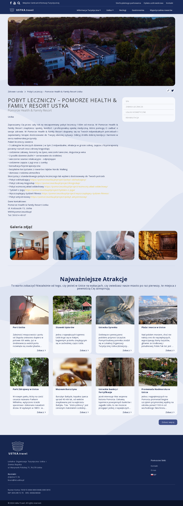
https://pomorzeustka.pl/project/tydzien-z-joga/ (50, 189)
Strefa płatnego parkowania (128, 3)
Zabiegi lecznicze (134, 107)
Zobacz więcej (168, 422)
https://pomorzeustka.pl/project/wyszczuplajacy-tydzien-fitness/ (75, 193)
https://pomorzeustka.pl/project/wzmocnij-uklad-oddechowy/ (76, 186)
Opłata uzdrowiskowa (153, 3)
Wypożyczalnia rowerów (161, 10)
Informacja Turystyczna (89, 10)
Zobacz (41, 350)
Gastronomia (138, 10)
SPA (127, 101)
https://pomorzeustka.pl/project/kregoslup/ (57, 183)
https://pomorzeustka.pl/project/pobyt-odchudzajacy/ (58, 179)
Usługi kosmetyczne (136, 112)
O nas (153, 470)
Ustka (110, 10)
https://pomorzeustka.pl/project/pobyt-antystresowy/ (59, 196)
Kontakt (169, 3)
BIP (154, 474)
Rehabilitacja (132, 117)
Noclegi (122, 10)
